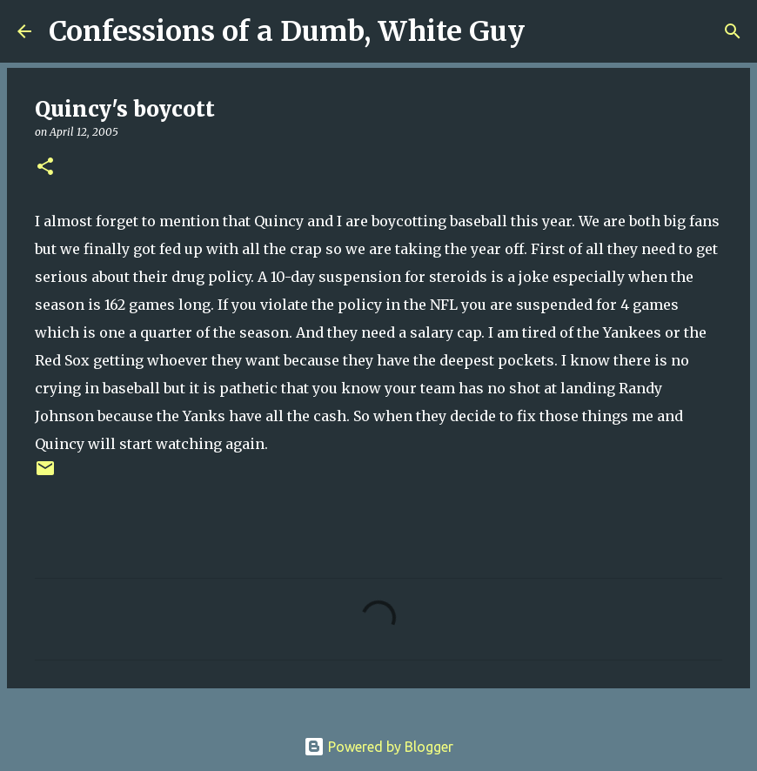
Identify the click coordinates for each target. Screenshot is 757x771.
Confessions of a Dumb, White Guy (287, 31)
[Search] (549, 31)
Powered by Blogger (378, 746)
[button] (45, 167)
